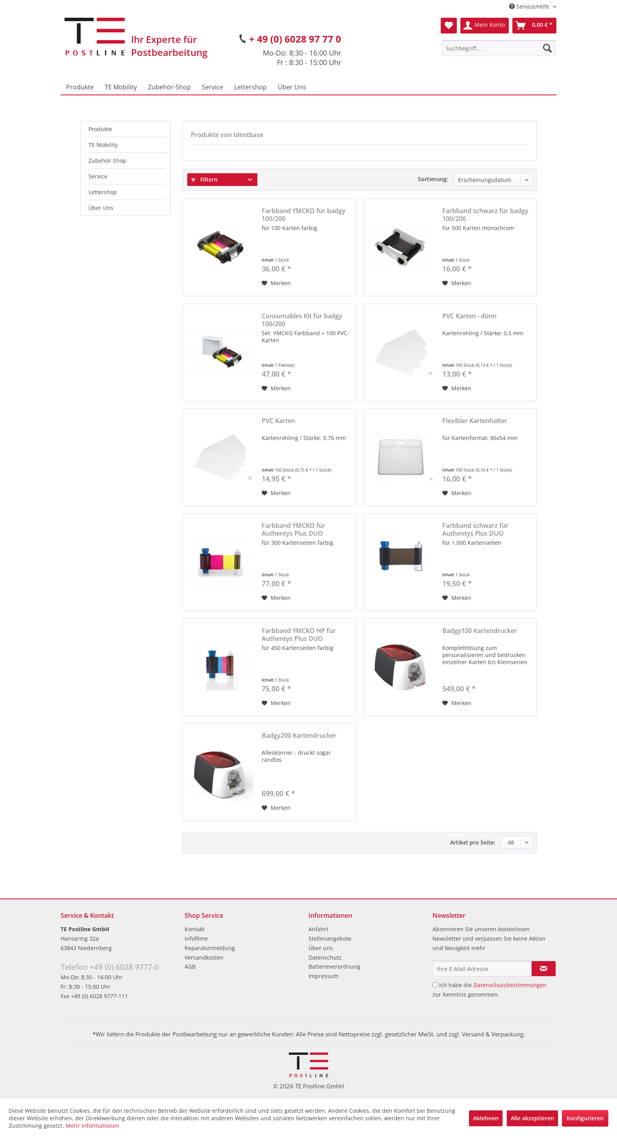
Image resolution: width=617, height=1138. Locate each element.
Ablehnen (486, 1118)
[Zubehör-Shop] (169, 87)
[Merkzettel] (449, 25)
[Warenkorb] (534, 25)
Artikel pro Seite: (472, 842)
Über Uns (101, 208)
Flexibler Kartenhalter (474, 421)
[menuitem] (499, 48)
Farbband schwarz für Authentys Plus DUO (475, 529)
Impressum (323, 976)
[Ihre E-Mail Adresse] (482, 968)
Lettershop (103, 192)
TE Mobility (103, 145)
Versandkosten (204, 957)
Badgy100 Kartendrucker (479, 631)
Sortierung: (433, 179)
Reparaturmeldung (210, 948)
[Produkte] (80, 87)
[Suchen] (547, 48)
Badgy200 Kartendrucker (299, 735)
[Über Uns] (292, 87)
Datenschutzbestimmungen (510, 985)
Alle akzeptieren (532, 1118)
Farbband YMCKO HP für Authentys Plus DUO (299, 634)
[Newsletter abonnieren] (543, 968)
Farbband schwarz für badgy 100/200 (485, 215)
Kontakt (195, 929)
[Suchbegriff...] (499, 48)
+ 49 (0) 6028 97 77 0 (295, 38)
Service (98, 176)
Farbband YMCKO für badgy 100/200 (303, 215)
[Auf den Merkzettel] (276, 283)
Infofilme (196, 938)
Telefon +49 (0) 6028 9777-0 (110, 967)
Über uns (320, 948)
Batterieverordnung (334, 966)
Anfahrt (318, 929)
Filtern (204, 179)
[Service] (212, 87)
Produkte (100, 129)
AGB (190, 966)
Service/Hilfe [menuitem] (530, 6)
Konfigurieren (585, 1118)
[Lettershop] (250, 87)
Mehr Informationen (92, 1125)
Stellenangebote (329, 938)
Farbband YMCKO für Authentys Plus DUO (293, 529)
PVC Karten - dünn (469, 316)
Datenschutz (325, 957)
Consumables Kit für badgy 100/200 (302, 320)
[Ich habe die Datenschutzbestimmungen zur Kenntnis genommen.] (435, 984)
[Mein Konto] (484, 25)
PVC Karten (278, 421)
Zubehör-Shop (107, 160)
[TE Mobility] (120, 87)
